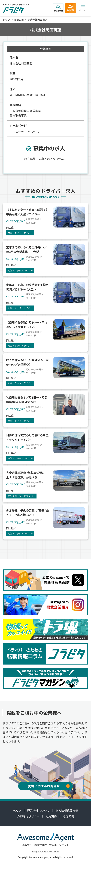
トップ (6, 19)
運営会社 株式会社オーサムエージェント (45, 845)
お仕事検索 (58, 8)
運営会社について (38, 810)
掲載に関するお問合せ (49, 786)
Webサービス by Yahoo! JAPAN (45, 851)
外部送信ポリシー (28, 816)
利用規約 (51, 816)
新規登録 (70, 7)
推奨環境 (68, 816)
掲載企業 (19, 19)
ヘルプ (17, 810)
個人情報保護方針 (67, 810)
